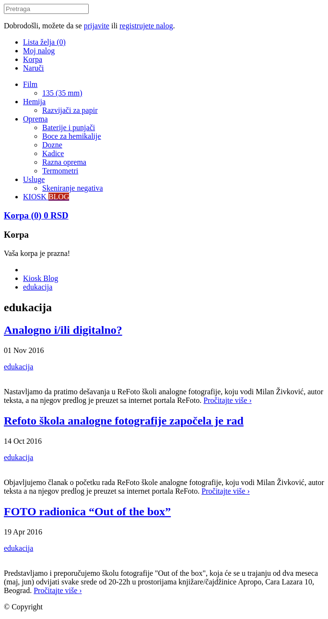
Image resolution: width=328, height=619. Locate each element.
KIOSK (46, 197)
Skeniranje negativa (72, 188)
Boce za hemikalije (71, 136)
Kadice (53, 153)
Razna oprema (64, 162)
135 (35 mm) (62, 93)
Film (30, 84)
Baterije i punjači (68, 127)
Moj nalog (39, 51)
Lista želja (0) (44, 42)
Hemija (34, 101)
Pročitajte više (227, 400)
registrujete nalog (146, 26)
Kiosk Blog (40, 278)
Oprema (35, 119)
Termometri (60, 171)
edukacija (37, 287)
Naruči (33, 68)
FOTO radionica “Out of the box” (87, 511)
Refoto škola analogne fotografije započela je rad (124, 420)
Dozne (52, 145)
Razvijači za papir (70, 110)
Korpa (32, 59)
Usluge (34, 179)
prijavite (96, 26)
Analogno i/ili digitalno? (63, 330)
